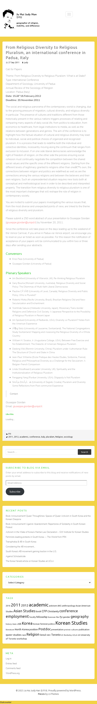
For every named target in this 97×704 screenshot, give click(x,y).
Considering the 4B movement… (20, 546)
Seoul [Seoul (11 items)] (43, 635)
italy (43, 437)
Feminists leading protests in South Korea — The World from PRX (36, 537)
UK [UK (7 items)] (79, 635)
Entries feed (11, 663)
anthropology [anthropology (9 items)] (68, 606)
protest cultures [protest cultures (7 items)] (71, 629)
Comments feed (13, 668)
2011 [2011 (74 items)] (16, 605)
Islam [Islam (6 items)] (14, 624)
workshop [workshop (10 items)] (22, 638)
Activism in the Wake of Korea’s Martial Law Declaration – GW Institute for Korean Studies (47, 532)
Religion (59, 437)
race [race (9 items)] (24, 635)
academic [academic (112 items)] (38, 604)
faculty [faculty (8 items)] (32, 617)
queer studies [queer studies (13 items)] (13, 634)
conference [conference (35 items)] (68, 611)
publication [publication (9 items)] (84, 629)
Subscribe (15, 491)
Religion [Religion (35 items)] (32, 634)
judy (26, 62)
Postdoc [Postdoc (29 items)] (44, 629)
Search (84, 452)
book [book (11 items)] (38, 611)
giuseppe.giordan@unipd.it (21, 222)
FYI (9, 434)
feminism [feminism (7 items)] (51, 617)
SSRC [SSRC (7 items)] (48, 635)
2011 (10, 437)
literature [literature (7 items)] (10, 629)
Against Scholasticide (16, 556)
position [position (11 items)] (33, 629)
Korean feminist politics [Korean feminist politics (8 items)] (44, 624)
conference (34, 437)
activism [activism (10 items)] (53, 605)
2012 (16, 437)
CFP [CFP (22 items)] (44, 611)
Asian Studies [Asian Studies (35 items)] (24, 611)
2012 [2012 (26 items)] (24, 605)
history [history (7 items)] (9, 624)
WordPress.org (13, 673)
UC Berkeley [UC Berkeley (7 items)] (66, 635)
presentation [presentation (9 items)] (57, 629)
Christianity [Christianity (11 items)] (53, 611)
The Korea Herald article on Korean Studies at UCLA (30, 561)
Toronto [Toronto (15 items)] (56, 634)
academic (24, 437)
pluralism (50, 437)
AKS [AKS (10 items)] (59, 605)
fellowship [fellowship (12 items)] (41, 617)
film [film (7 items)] (57, 617)
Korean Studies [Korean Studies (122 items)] (71, 623)
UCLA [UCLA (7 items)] (74, 635)
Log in (8, 658)
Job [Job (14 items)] (19, 623)
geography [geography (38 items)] (80, 616)
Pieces (41, 694)
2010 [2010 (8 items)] (8, 606)
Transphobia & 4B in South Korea (21, 541)
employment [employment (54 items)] (17, 616)
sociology (68, 437)
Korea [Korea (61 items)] (27, 623)
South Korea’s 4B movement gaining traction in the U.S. (31, 551)
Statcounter (5, 702)
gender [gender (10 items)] (66, 617)
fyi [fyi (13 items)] (61, 617)
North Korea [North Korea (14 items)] (22, 629)
